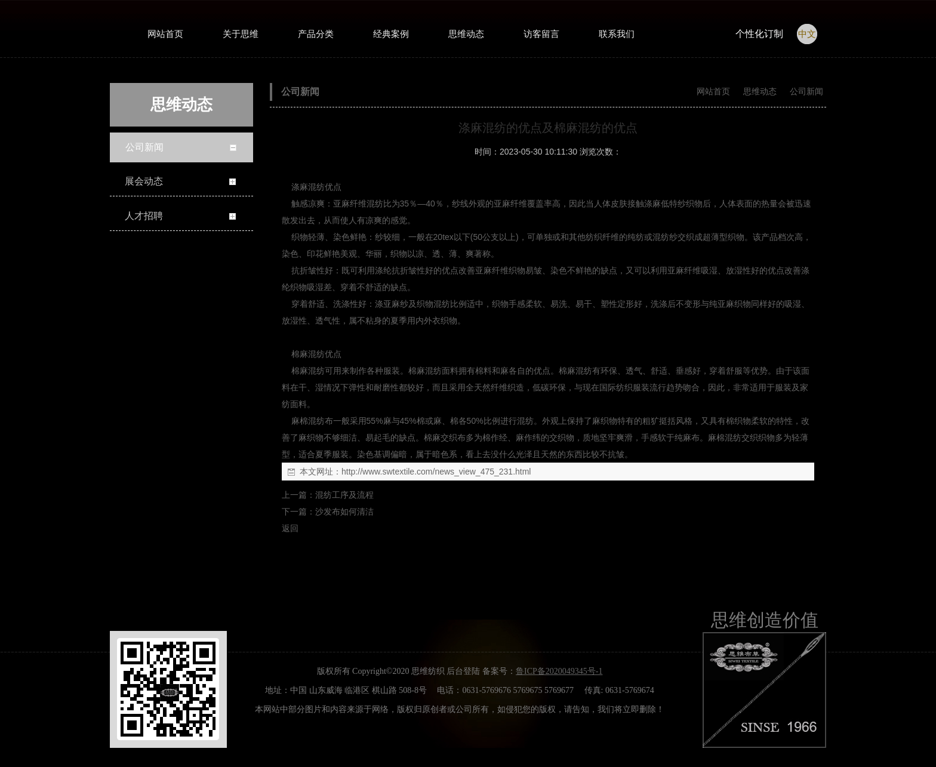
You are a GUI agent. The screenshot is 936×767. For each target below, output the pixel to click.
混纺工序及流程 (344, 495)
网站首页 (713, 91)
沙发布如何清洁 (344, 511)
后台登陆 (463, 671)
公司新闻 (805, 91)
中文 (807, 34)
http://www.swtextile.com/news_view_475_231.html (436, 471)
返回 (290, 528)
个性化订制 (759, 34)
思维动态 (760, 91)
